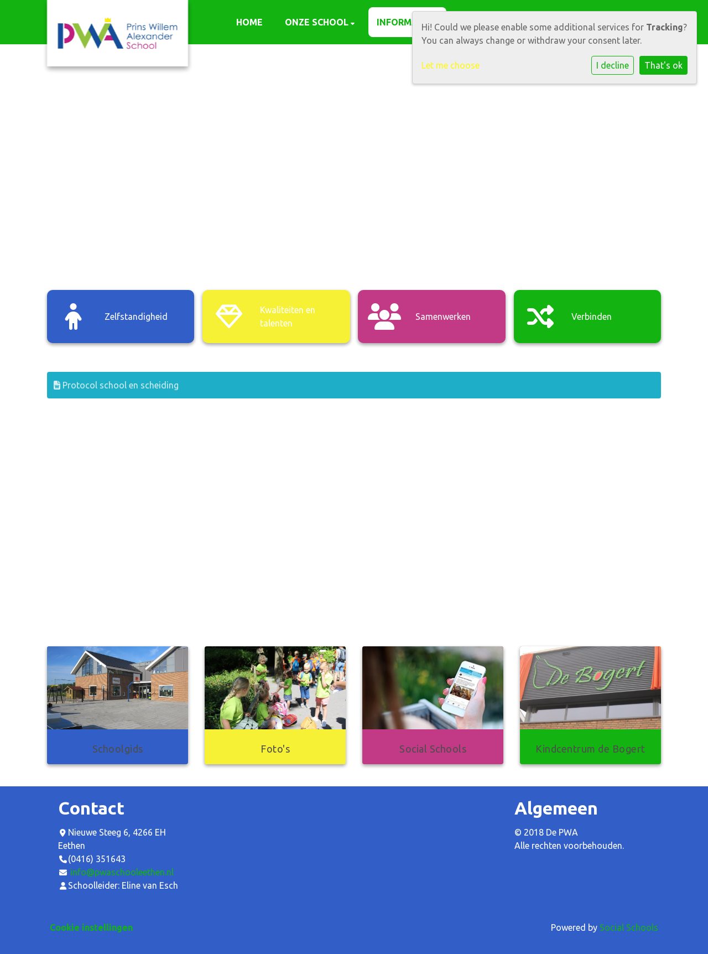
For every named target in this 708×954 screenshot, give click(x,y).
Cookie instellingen (91, 927)
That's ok (663, 65)
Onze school (318, 22)
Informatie (405, 22)
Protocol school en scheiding (116, 385)
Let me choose (450, 65)
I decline (612, 65)
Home (249, 22)
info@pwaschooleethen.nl (122, 872)
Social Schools (629, 927)
